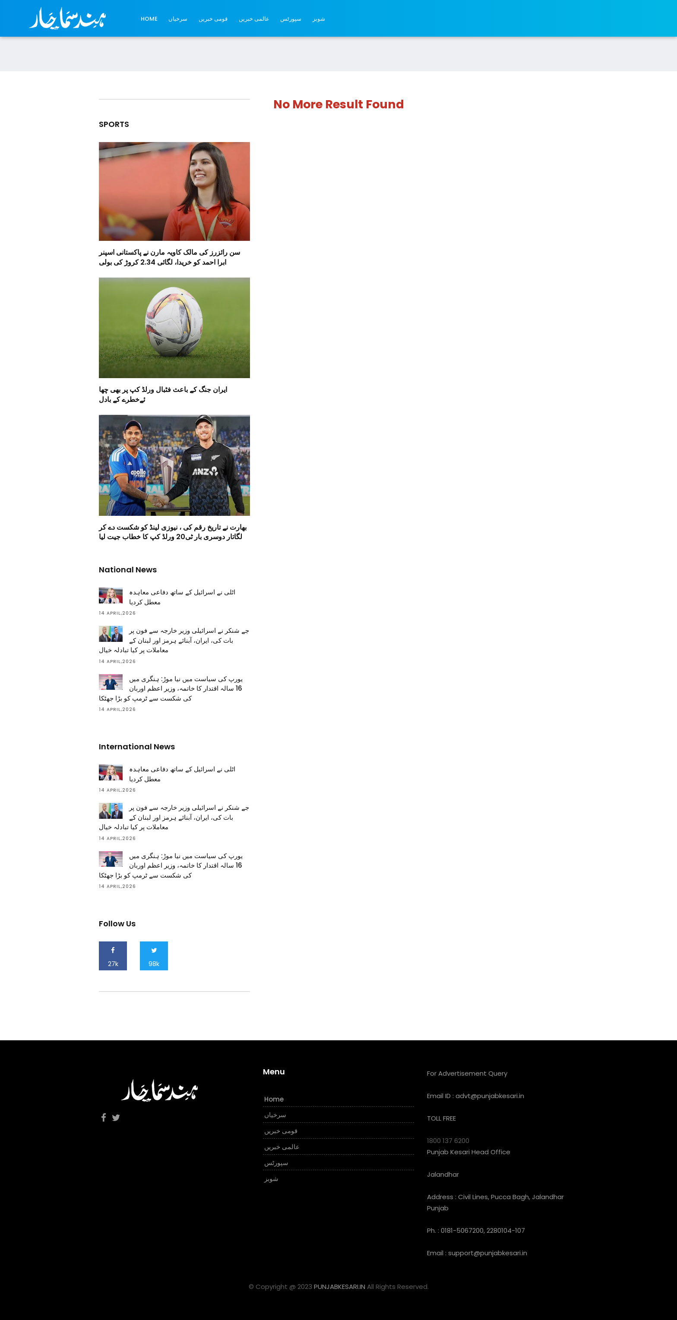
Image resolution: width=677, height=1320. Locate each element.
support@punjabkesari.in (487, 1252)
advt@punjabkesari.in (490, 1095)
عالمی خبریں (254, 19)
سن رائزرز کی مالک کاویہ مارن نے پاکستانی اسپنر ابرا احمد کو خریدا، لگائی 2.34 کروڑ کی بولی (169, 257)
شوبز (319, 19)
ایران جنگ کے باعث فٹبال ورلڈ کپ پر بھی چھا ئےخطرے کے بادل (163, 394)
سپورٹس (290, 19)
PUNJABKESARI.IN (339, 1286)
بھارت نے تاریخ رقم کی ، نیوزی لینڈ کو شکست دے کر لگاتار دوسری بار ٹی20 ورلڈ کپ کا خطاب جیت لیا (173, 532)
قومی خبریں (213, 19)
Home (149, 19)
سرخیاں (177, 19)
